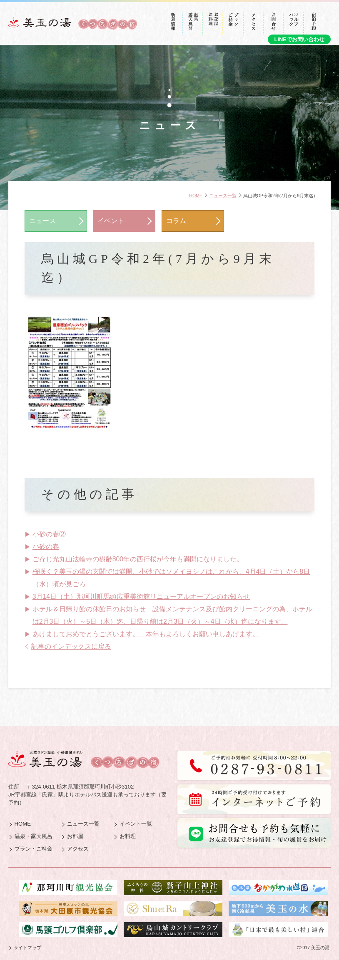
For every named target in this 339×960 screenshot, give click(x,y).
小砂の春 (45, 546)
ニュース (42, 220)
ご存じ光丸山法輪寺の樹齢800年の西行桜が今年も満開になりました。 (137, 559)
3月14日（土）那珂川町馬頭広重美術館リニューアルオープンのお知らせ (141, 596)
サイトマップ (27, 947)
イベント (110, 220)
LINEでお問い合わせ (299, 39)
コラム (176, 220)
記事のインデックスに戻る (71, 646)
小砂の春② (49, 534)
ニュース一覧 (223, 195)
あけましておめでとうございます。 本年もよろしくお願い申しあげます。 (145, 634)
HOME (195, 195)
